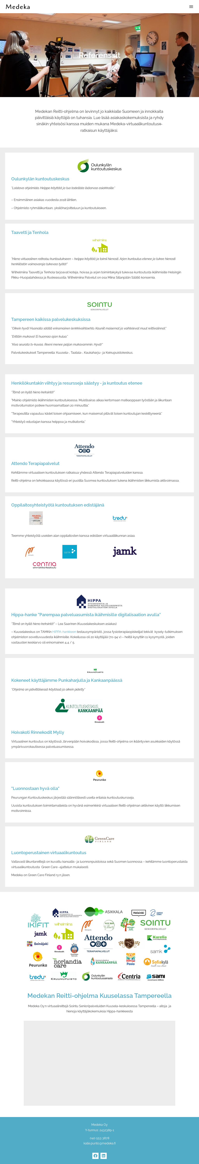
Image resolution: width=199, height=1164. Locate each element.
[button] (191, 6)
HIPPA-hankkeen (64, 632)
